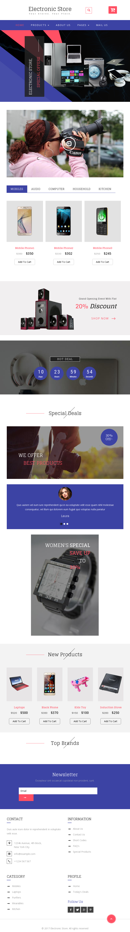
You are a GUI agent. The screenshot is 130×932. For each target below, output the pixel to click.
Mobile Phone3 (102, 248)
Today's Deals (81, 885)
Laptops (19, 707)
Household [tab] (82, 189)
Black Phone (50, 707)
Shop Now (100, 318)
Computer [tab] (57, 189)
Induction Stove (111, 707)
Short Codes (79, 833)
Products (40, 25)
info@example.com (24, 847)
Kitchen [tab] (105, 189)
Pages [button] (83, 25)
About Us (63, 25)
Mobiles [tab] (17, 189)
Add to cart (24, 261)
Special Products (82, 845)
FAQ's (76, 839)
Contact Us (79, 827)
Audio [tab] (35, 189)
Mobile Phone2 (63, 248)
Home (20, 25)
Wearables (18, 896)
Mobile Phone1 (24, 248)
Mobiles (16, 879)
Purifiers (16, 890)
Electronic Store (50, 9)
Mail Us (102, 25)
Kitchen (16, 902)
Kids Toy (80, 707)
